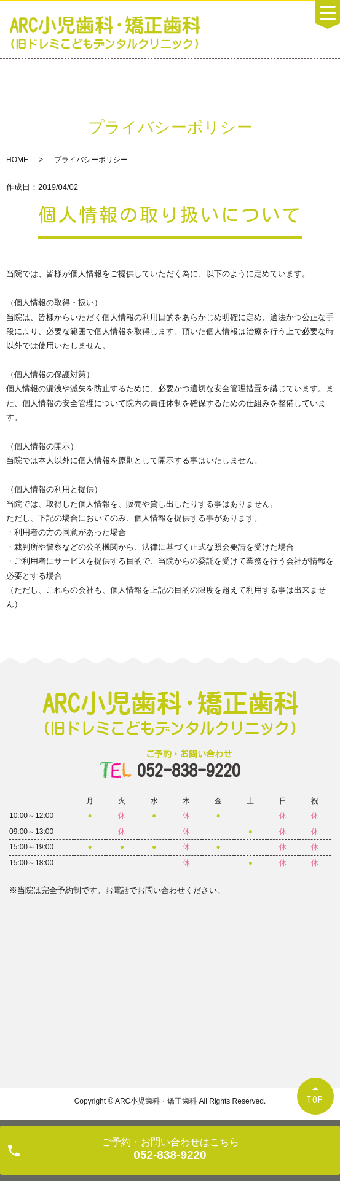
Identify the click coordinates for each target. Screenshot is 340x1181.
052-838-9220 (188, 764)
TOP (315, 1099)
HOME (17, 159)
